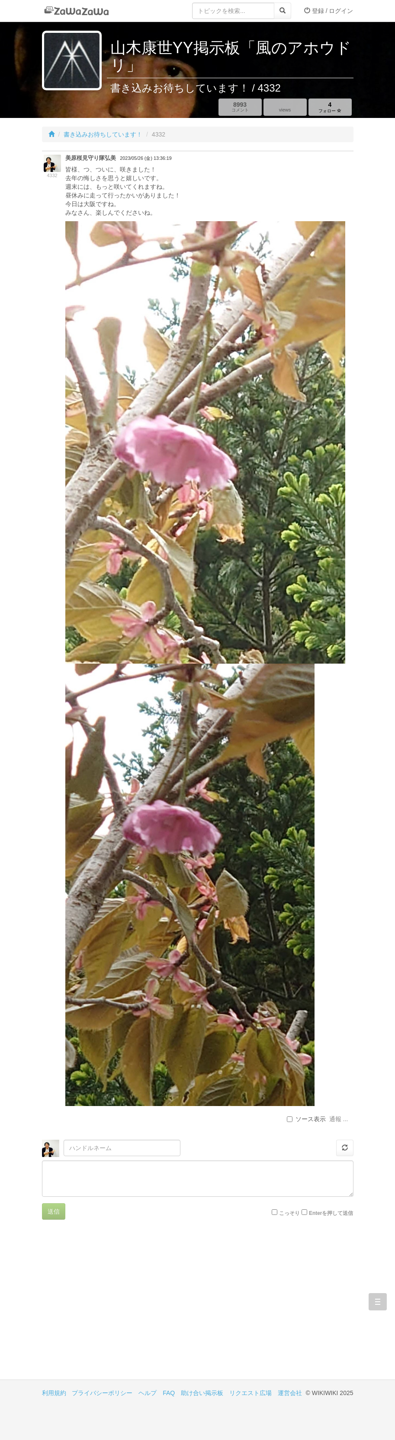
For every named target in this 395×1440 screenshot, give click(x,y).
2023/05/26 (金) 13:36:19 (145, 158)
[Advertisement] (120, 1306)
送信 (54, 1211)
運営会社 (290, 1392)
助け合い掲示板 (202, 1392)
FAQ (169, 1392)
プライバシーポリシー (102, 1392)
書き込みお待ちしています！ (103, 134)
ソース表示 (306, 1119)
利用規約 (54, 1392)
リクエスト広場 (250, 1392)
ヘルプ (147, 1392)
